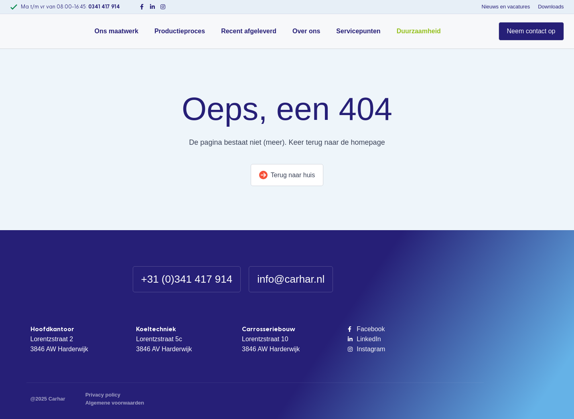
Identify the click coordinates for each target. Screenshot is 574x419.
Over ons (306, 31)
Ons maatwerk (116, 31)
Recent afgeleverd (248, 31)
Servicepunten (358, 31)
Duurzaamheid (419, 31)
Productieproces (179, 31)
